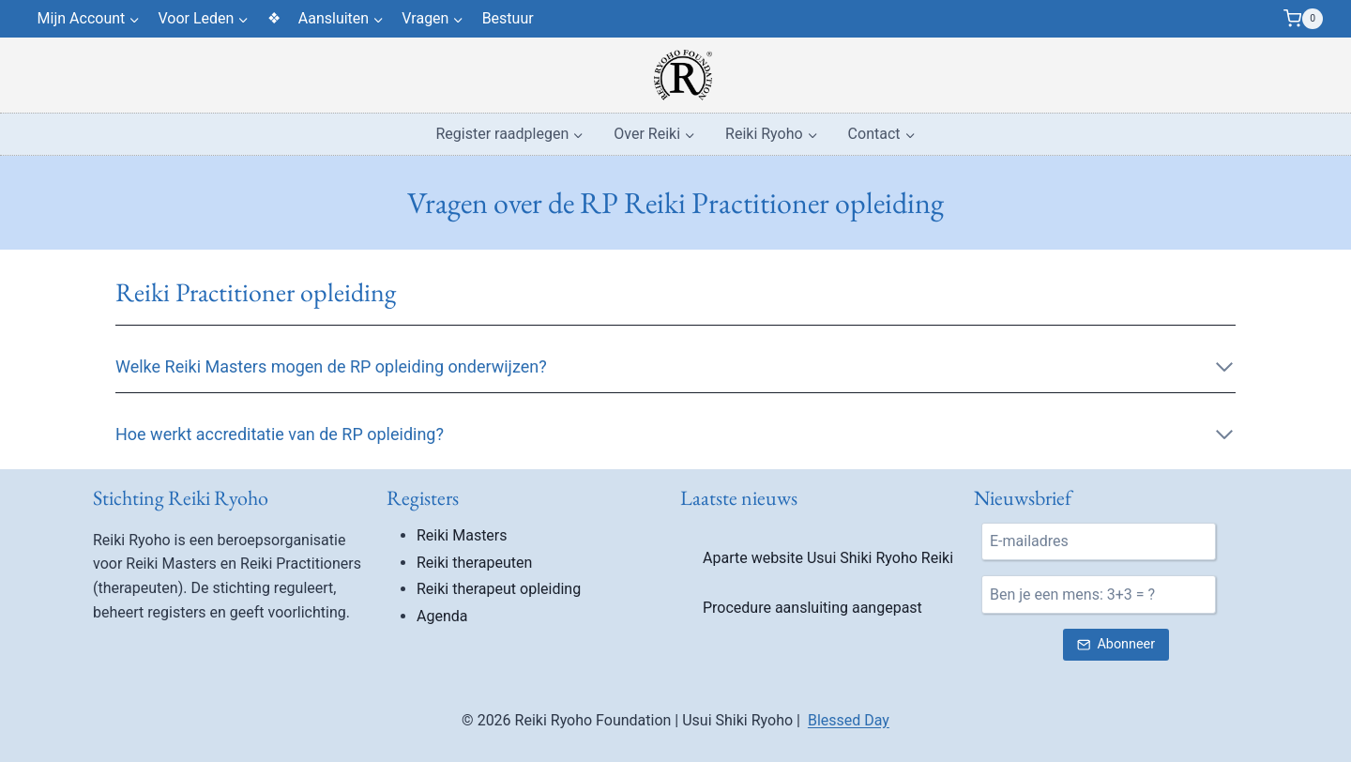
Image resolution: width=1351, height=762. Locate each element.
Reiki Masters (462, 535)
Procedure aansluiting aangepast (812, 608)
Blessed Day (848, 720)
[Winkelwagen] (1303, 18)
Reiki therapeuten (474, 563)
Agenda (442, 616)
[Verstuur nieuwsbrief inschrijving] (1115, 645)
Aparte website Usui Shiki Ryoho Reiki (828, 558)
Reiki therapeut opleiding (499, 589)
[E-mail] (1098, 541)
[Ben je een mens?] (1098, 594)
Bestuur (508, 18)
